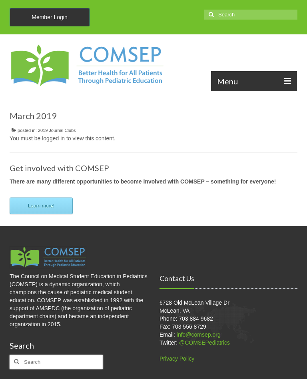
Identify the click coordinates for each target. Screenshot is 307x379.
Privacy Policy (176, 358)
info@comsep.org (199, 334)
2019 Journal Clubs (57, 130)
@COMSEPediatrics (204, 342)
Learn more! (41, 206)
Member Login (50, 17)
